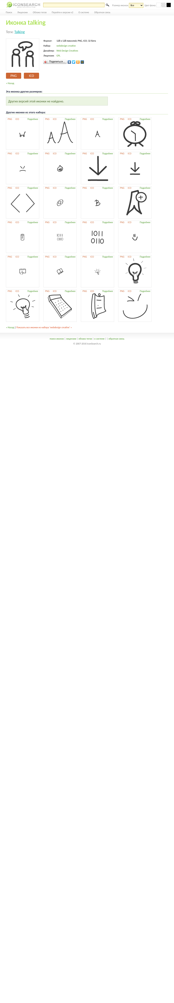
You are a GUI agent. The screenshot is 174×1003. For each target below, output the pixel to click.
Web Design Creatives (67, 50)
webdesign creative (66, 45)
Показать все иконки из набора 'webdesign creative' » (44, 327)
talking (19, 32)
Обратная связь (102, 12)
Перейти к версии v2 (62, 12)
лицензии (71, 338)
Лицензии (22, 12)
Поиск (9, 12)
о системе (99, 338)
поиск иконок (57, 338)
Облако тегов (40, 12)
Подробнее (32, 119)
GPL (58, 55)
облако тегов (85, 338)
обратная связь (116, 338)
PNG (13, 76)
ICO (31, 76)
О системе (83, 12)
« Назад (10, 83)
